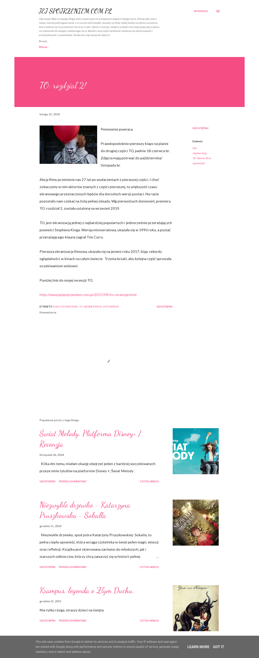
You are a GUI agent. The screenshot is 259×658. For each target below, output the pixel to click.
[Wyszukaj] (201, 11)
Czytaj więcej (149, 481)
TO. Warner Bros (201, 158)
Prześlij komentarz (73, 481)
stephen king (199, 153)
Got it (218, 647)
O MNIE (71, 46)
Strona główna (47, 46)
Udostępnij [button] (200, 128)
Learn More (198, 647)
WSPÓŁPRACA (95, 46)
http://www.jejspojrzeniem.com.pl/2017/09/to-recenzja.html (88, 294)
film (194, 148)
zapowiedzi (198, 163)
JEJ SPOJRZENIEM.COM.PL (75, 11)
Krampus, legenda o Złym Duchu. (87, 590)
